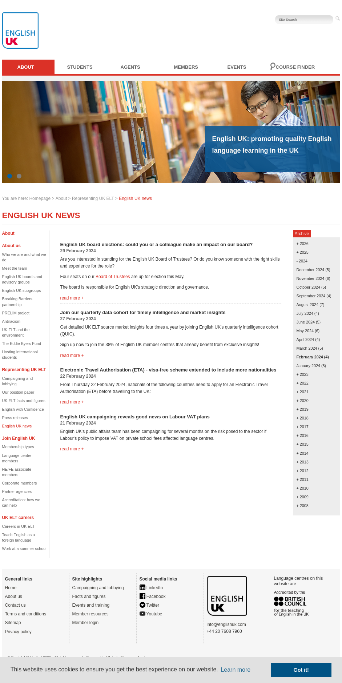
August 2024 (308, 304)
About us (13, 596)
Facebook (153, 596)
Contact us (15, 605)
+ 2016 (303, 435)
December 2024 (311, 270)
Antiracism (11, 321)
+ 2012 (303, 471)
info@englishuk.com (226, 624)
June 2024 (306, 322)
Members (186, 67)
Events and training (91, 605)
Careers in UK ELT (18, 526)
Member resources (90, 613)
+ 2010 (303, 488)
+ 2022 (303, 383)
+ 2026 (303, 243)
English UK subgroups (21, 290)
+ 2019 (303, 409)
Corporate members (19, 483)
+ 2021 (303, 392)
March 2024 (307, 348)
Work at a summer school (24, 548)
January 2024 (308, 365)
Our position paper (18, 392)
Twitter (149, 605)
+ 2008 (303, 505)
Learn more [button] (235, 670)
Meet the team (14, 268)
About (25, 67)
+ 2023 (303, 374)
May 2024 (305, 331)
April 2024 (305, 339)
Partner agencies (17, 491)
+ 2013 (303, 462)
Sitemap (13, 622)
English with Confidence (23, 409)
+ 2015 (303, 444)
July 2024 (305, 313)
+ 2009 (303, 497)
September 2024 (311, 296)
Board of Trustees (113, 276)
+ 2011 (303, 479)
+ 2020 (303, 400)
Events (237, 67)
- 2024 (302, 261)
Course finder (295, 67)
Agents (130, 67)
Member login (85, 622)
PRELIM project (16, 313)
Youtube (151, 613)
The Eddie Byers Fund (21, 343)
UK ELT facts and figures (23, 400)
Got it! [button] (301, 670)
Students (80, 67)
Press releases (15, 417)
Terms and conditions (25, 613)
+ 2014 (303, 453)
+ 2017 (303, 427)
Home (11, 587)
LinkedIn (151, 587)
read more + (72, 298)
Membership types (18, 447)
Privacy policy (18, 631)
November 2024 (311, 278)
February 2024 (310, 357)
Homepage (40, 198)
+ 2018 (303, 418)
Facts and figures (89, 596)
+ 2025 (303, 252)
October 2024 (308, 287)
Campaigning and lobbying (98, 587)
